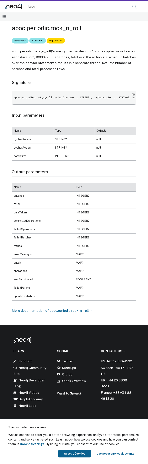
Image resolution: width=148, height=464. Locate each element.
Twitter (67, 361)
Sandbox (25, 361)
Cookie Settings (32, 444)
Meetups (69, 368)
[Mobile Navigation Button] (143, 7)
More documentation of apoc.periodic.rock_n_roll (50, 311)
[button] (134, 7)
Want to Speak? (69, 393)
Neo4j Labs (27, 406)
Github (67, 374)
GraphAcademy (30, 399)
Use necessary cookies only (115, 453)
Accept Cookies (74, 453)
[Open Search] (134, 7)
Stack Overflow (74, 381)
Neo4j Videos (28, 393)
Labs (31, 6)
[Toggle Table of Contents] (4, 16)
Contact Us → (113, 351)
